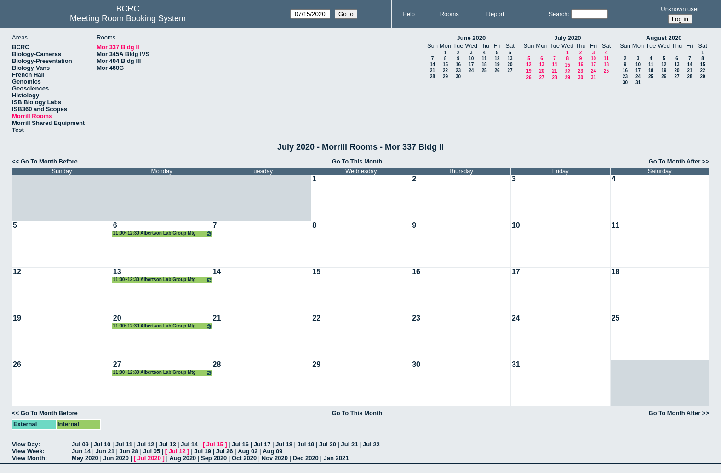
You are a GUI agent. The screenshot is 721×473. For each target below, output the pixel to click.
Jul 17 (262, 444)
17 (471, 64)
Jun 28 (129, 451)
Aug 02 (248, 451)
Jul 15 (214, 444)
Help (408, 14)
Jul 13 (167, 444)
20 (509, 64)
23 (458, 70)
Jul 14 (189, 444)
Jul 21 (349, 444)
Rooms (449, 14)
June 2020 (471, 37)
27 (509, 70)
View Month (28, 458)
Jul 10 (101, 444)
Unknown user (680, 9)
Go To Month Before (49, 161)
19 (496, 64)
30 (458, 76)
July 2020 (567, 37)
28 (432, 76)
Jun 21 (105, 451)
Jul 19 (306, 444)
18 (483, 64)
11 (483, 58)
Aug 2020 (183, 458)
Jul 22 (371, 444)
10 (471, 58)
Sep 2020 (214, 458)
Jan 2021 (336, 458)
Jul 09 (80, 444)
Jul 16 (240, 444)
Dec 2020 (305, 458)
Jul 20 (327, 444)
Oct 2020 (244, 458)
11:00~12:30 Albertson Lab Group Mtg (162, 233)
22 (445, 70)
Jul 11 (123, 444)
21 (432, 70)
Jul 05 (151, 451)
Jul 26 (224, 451)
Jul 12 (145, 444)
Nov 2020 (275, 458)
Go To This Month (357, 161)
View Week (27, 451)
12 (496, 58)
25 (483, 70)
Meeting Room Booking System (128, 18)
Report (495, 14)
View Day (25, 444)
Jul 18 (283, 444)
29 (445, 76)
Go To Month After (675, 161)
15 (445, 64)
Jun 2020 (116, 458)
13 (509, 58)
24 (471, 70)
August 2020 (663, 37)
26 (496, 70)
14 (432, 64)
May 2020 (85, 458)
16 (458, 64)
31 (593, 77)
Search (558, 14)
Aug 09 (272, 451)
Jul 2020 (149, 458)
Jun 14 (81, 451)
